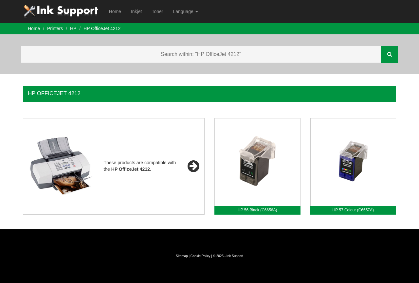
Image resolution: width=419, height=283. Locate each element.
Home (115, 11)
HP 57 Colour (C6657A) (353, 210)
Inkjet (136, 11)
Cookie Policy (200, 256)
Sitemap (182, 256)
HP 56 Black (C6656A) (257, 210)
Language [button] (185, 11)
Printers (55, 28)
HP (73, 28)
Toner (157, 11)
